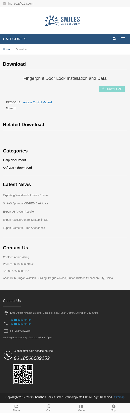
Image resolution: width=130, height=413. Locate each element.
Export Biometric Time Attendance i (24, 227)
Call (48, 407)
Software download (17, 168)
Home (6, 49)
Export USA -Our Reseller (19, 211)
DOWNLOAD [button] (112, 89)
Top (114, 407)
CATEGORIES (14, 39)
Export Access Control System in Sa (25, 219)
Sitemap (119, 397)
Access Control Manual (37, 102)
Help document (14, 160)
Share (16, 407)
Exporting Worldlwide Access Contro (25, 195)
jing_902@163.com (20, 3)
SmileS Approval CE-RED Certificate (25, 203)
